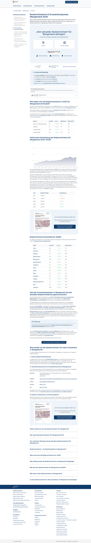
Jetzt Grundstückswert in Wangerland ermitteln (54, 342)
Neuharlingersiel (37, 262)
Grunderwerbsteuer (39, 510)
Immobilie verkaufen (60, 500)
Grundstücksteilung (39, 498)
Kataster (36, 517)
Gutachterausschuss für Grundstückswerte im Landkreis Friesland (55, 391)
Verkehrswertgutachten (61, 533)
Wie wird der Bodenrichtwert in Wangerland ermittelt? (54, 467)
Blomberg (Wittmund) (38, 281)
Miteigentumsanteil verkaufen (62, 503)
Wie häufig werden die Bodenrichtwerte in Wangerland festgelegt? (54, 461)
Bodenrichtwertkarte (39, 496)
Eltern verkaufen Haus (61, 492)
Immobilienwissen (27, 5)
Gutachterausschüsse (39, 5)
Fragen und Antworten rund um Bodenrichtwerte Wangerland (20, 45)
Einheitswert (37, 508)
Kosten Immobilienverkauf (62, 502)
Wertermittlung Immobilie (61, 534)
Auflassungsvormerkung (18, 520)
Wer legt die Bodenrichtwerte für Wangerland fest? (54, 435)
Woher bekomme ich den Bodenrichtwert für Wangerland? (54, 429)
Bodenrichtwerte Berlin (18, 494)
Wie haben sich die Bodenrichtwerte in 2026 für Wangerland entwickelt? (20, 19)
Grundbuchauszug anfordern (19, 522)
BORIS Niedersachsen (57, 363)
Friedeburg (35, 276)
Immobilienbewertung (61, 523)
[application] (54, 155)
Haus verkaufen (59, 496)
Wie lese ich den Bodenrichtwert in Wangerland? (54, 473)
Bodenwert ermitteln (60, 514)
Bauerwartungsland (39, 492)
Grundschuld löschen (17, 524)
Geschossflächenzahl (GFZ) (41, 494)
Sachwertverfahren (60, 527)
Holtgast (35, 278)
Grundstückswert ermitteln (62, 518)
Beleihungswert (59, 510)
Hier (35, 83)
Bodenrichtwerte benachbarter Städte (18, 28)
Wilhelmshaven (36, 256)
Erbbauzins (15, 516)
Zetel (34, 284)
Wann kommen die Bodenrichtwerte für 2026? (54, 455)
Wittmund (35, 253)
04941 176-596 (43, 387)
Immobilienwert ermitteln (61, 525)
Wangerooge (36, 259)
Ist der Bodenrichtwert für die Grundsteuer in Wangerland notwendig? (54, 480)
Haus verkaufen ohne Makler (62, 498)
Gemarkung (37, 521)
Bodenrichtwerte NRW (18, 498)
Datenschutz (75, 541)
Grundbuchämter (51, 5)
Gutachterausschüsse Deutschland (20, 507)
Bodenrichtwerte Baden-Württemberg (21, 500)
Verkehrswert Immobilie (61, 531)
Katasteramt (37, 519)
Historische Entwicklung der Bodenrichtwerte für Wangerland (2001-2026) (20, 24)
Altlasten (36, 524)
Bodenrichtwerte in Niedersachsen (42, 241)
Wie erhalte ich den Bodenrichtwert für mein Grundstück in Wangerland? (20, 40)
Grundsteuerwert (38, 505)
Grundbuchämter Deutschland (19, 505)
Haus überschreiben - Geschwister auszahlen (66, 520)
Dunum (35, 270)
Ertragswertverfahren (61, 516)
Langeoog (35, 287)
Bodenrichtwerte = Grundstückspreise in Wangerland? (54, 449)
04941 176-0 (43, 384)
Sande (34, 267)
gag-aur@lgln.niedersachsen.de (47, 381)
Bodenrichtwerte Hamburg (19, 496)
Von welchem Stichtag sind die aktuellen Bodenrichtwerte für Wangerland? (54, 442)
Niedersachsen (26, 10)
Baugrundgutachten (60, 508)
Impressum (69, 541)
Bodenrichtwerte (17, 5)
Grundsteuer (37, 512)
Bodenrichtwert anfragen (71, 2)
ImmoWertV (15, 518)
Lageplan (37, 523)
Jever (34, 248)
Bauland (36, 500)
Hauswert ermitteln (60, 521)
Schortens (35, 251)
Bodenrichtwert (59, 512)
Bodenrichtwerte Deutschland (19, 492)
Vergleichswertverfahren (61, 529)
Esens (34, 273)
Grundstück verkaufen (61, 494)
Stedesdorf (35, 265)
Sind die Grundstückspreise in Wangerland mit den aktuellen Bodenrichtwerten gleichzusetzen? (20, 34)
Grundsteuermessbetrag (40, 507)
